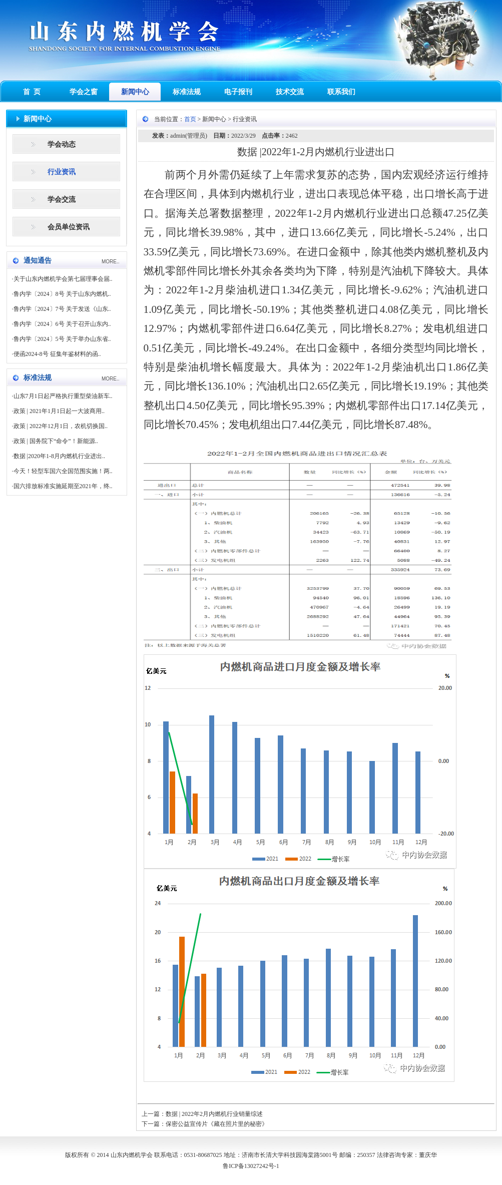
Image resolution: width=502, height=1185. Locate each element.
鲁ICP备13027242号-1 (251, 1165)
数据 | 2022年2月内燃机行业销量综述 (214, 1113)
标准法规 (187, 92)
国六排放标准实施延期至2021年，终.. (63, 486)
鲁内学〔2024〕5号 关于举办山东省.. (62, 338)
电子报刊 (238, 92)
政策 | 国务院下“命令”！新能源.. (56, 441)
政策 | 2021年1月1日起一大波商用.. (59, 411)
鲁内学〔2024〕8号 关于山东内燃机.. (62, 293)
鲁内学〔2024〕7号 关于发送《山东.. (62, 308)
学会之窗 (84, 92)
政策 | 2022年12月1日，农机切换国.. (61, 426)
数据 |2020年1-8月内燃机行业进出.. (59, 456)
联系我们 (341, 92)
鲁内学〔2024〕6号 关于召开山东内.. (62, 323)
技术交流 (290, 92)
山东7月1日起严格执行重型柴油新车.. (63, 396)
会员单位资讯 (69, 227)
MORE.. (111, 261)
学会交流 (62, 199)
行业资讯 (62, 172)
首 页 (32, 92)
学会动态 (62, 144)
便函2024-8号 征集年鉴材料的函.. (57, 353)
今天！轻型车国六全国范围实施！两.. (63, 471)
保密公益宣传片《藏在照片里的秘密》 (217, 1123)
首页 (190, 119)
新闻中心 (135, 92)
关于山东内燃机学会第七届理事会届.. (63, 278)
